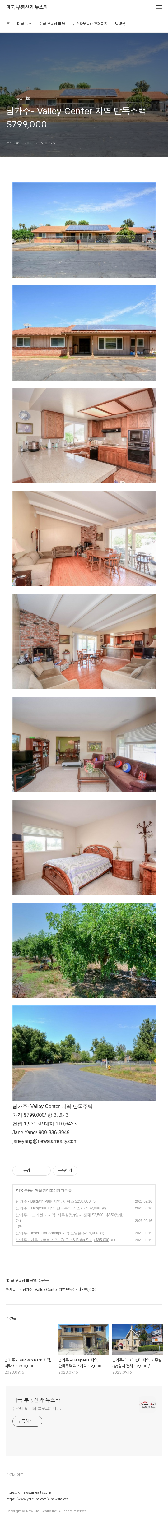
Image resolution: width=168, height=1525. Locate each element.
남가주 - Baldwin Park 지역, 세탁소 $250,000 (53, 1201)
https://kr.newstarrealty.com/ (28, 1493)
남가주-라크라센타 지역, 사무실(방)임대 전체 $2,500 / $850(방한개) (70, 1218)
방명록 (120, 23)
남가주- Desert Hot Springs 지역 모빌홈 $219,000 (57, 1233)
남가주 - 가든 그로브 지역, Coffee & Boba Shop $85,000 (62, 1240)
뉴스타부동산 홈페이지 (90, 23)
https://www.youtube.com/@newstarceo (37, 1499)
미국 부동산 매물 (52, 23)
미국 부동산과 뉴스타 (27, 7)
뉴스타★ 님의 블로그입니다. (36, 1408)
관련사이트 (14, 1474)
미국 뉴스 (24, 23)
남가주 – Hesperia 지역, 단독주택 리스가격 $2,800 (58, 1208)
